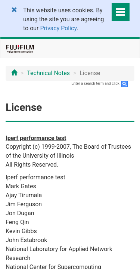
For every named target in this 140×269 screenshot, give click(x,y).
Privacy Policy (58, 28)
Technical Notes (48, 73)
